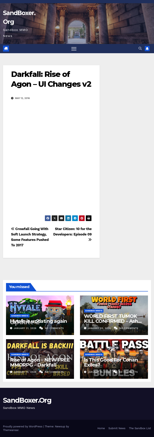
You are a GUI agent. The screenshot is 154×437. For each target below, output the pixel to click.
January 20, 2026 (100, 328)
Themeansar (10, 430)
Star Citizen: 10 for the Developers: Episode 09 (72, 234)
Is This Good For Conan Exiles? (111, 362)
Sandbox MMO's (19, 316)
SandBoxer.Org (27, 400)
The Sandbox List (140, 428)
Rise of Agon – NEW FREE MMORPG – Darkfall (40, 362)
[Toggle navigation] (74, 49)
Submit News (117, 428)
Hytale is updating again (38, 321)
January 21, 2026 (25, 328)
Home (101, 428)
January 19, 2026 (25, 372)
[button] (140, 48)
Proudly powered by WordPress (23, 426)
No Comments (54, 328)
